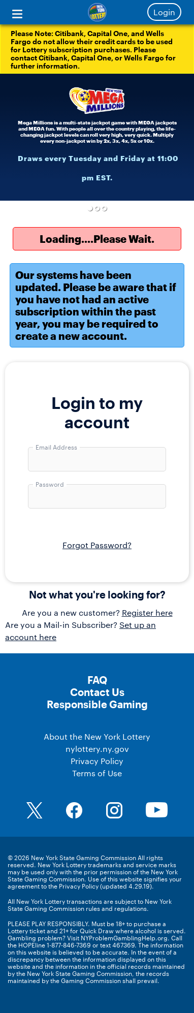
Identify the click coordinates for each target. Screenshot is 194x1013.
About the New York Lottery (97, 736)
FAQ (97, 680)
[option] (97, 137)
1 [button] (89, 208)
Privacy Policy (97, 760)
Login (164, 12)
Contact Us (97, 692)
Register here (147, 612)
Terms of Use (97, 773)
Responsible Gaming (97, 704)
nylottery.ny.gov (97, 748)
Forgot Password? (97, 545)
